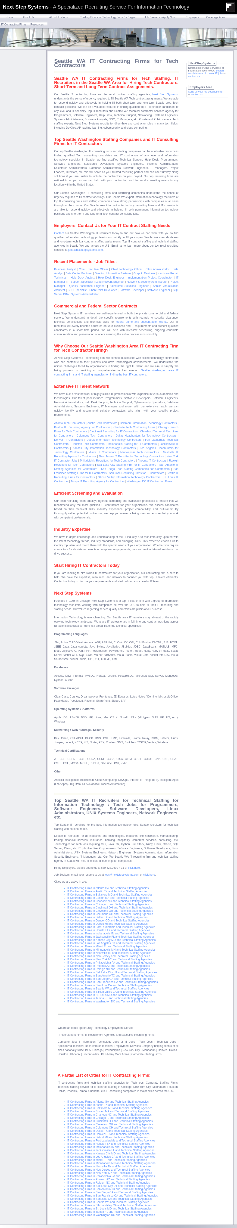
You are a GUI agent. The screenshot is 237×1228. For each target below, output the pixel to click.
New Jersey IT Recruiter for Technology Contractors (131, 456)
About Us (28, 17)
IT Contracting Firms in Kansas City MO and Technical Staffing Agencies (111, 940)
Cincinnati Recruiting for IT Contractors (114, 431)
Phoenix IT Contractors (152, 460)
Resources (37, 24)
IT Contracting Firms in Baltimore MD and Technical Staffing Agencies (110, 894)
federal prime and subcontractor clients (141, 321)
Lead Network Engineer (110, 281)
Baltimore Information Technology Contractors (148, 423)
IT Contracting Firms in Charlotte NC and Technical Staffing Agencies (109, 901)
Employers (192, 17)
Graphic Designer (144, 273)
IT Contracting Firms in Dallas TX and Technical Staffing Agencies (107, 917)
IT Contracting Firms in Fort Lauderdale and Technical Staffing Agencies (111, 927)
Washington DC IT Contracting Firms (149, 481)
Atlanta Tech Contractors (69, 423)
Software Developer (132, 290)
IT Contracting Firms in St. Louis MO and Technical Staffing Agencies (109, 995)
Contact (59, 233)
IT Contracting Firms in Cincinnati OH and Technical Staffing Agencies (110, 907)
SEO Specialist (77, 290)
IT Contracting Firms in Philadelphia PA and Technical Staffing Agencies (111, 962)
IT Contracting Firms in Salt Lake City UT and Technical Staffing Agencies (112, 972)
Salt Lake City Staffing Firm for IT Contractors (126, 464)
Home (9, 17)
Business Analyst (65, 269)
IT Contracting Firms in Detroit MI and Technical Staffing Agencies (107, 923)
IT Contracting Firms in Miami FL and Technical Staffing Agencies (107, 946)
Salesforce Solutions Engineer (129, 286)
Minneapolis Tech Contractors (139, 452)
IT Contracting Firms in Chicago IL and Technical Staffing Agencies (108, 904)
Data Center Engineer (78, 273)
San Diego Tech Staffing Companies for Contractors (135, 469)
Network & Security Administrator (147, 281)
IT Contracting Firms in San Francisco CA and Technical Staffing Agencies (112, 982)
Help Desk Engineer (111, 277)
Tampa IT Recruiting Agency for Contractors (98, 481)
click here (134, 867)
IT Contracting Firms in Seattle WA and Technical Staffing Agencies (108, 988)
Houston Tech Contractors (88, 444)
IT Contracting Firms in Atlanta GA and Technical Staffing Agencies (108, 888)
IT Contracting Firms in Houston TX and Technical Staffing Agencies (108, 930)
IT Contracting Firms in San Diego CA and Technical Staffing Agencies (110, 978)
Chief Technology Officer (126, 269)
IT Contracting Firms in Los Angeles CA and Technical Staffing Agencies (111, 943)
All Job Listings (58, 17)
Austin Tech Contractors (102, 423)
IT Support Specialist (80, 281)
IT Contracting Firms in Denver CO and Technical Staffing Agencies (108, 920)
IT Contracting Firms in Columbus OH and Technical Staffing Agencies (110, 914)
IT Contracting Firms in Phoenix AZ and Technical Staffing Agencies (108, 966)
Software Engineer (158, 290)
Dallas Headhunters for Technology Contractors (145, 435)
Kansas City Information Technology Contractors (104, 448)
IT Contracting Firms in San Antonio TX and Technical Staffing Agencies (111, 975)
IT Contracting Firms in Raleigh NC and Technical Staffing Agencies (108, 969)
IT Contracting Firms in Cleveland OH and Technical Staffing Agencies (110, 910)
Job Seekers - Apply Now (159, 17)
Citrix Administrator (157, 269)
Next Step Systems (165, 94)
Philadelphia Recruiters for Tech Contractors (107, 460)
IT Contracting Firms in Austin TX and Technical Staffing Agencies (107, 891)
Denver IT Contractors (68, 439)
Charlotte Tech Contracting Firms (134, 427)
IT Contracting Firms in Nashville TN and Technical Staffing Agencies (109, 953)
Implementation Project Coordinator (150, 277)
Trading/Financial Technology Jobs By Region (108, 17)
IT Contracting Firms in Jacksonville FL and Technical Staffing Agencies (110, 936)
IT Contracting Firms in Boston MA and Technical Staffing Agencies (108, 897)
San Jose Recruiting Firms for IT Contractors (136, 473)
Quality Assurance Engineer (87, 286)
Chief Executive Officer (93, 269)
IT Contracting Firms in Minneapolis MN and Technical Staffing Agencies (111, 949)
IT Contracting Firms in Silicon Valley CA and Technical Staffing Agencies (111, 991)
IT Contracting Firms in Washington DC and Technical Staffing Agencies (111, 1001)
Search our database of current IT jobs (206, 72)
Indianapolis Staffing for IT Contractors (132, 444)
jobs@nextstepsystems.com (85, 249)
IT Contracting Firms (13, 24)
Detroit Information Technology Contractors (114, 439)
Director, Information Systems (113, 273)
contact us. (194, 76)
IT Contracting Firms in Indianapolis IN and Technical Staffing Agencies (110, 933)
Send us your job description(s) (205, 91)
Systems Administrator (85, 294)
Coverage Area (215, 17)
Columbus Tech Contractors (94, 435)
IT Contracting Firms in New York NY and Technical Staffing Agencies (109, 959)
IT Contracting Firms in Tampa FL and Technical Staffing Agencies (107, 998)
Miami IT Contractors (102, 452)
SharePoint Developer (103, 290)
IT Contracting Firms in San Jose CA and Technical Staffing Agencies (109, 985)
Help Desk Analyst (83, 277)
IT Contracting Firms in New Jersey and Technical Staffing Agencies (108, 956)
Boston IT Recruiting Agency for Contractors (82, 427)
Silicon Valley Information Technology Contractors (129, 477)
